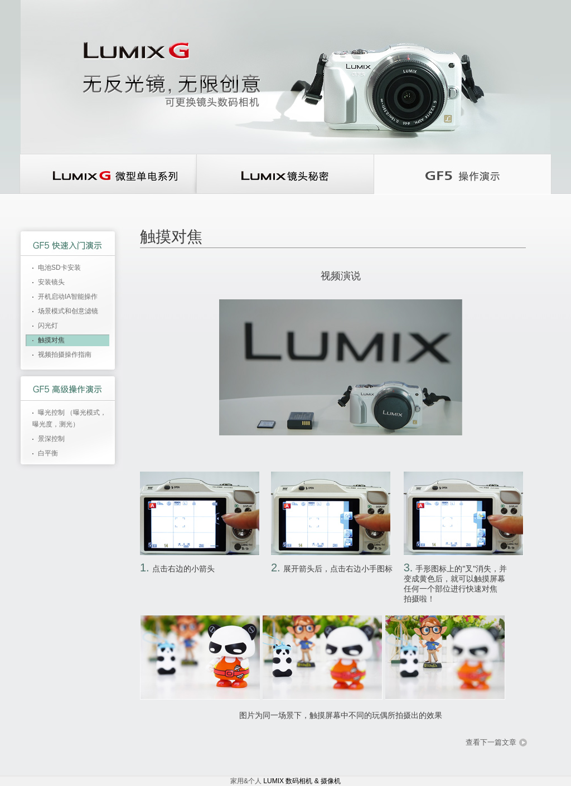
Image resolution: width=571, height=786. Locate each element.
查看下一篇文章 (491, 742)
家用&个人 (246, 781)
